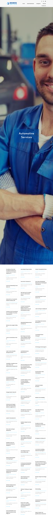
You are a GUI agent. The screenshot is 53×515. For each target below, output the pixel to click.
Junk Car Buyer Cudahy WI (41, 308)
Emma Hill (23, 370)
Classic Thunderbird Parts (41, 269)
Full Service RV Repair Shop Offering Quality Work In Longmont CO (11, 406)
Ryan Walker (9, 328)
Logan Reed (38, 490)
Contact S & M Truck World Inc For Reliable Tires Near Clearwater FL (12, 313)
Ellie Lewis (23, 400)
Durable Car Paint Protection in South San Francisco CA (40, 425)
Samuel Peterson (38, 399)
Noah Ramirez (38, 427)
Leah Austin (38, 503)
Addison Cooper (9, 474)
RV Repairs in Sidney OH (40, 438)
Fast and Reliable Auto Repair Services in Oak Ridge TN (11, 512)
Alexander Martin (38, 310)
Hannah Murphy (24, 385)
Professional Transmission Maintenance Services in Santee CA (12, 471)
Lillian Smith (8, 354)
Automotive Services (15, 302)
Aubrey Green (24, 354)
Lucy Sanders (9, 302)
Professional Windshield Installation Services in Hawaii (26, 464)
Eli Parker (23, 453)
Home (24, 3)
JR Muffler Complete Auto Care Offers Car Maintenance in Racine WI (11, 365)
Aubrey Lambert (9, 500)
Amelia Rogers (9, 447)
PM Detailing (38, 489)
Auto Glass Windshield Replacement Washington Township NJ (41, 283)
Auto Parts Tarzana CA (26, 281)
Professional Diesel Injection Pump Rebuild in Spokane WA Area (11, 378)
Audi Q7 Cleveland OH (11, 418)
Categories (38, 3)
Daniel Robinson (24, 325)
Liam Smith (37, 388)
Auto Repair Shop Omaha (26, 269)
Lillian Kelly (37, 299)
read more (8, 281)
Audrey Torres (9, 381)
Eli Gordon (23, 412)
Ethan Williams (9, 340)
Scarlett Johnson (24, 492)
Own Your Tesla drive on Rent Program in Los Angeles (26, 397)
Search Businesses (30, 3)
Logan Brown (9, 460)
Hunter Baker (38, 362)
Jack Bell (8, 408)
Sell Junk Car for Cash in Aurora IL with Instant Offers (26, 294)
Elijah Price (23, 467)
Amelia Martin (38, 412)
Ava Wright (37, 337)
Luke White (37, 348)
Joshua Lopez (9, 275)
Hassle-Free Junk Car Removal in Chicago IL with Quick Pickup (41, 359)
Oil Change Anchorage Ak (40, 346)
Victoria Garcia (9, 288)
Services (44, 3)
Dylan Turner (23, 441)
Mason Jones (38, 467)
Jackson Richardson (10, 432)
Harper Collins (24, 508)
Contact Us (44, 5)
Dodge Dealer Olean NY (11, 392)
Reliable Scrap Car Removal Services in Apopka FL (10, 444)
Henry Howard (9, 393)
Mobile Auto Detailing (40, 397)
